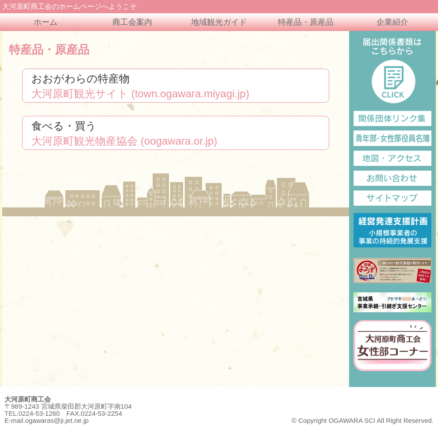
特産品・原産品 (306, 22)
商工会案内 (132, 22)
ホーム (46, 22)
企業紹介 (392, 22)
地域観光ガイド (219, 22)
